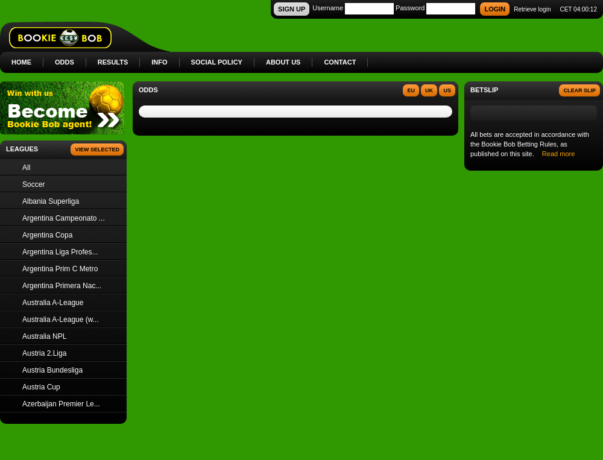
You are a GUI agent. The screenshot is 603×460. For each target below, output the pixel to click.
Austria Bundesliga (52, 370)
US (447, 90)
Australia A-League (52, 302)
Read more (558, 153)
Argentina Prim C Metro (60, 269)
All (26, 167)
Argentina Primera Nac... (61, 286)
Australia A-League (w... (60, 319)
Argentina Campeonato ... (63, 218)
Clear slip (579, 90)
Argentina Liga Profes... (60, 252)
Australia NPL (44, 336)
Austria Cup (41, 387)
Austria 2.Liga (44, 353)
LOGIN (494, 9)
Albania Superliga (50, 201)
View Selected (97, 150)
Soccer (33, 184)
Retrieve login (532, 9)
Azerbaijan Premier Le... (61, 404)
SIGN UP (291, 9)
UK (429, 90)
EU (411, 90)
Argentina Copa (47, 235)
